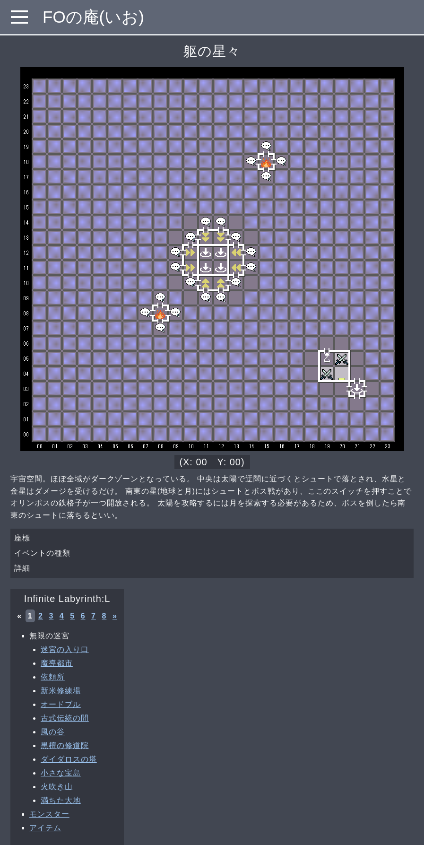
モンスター (49, 814)
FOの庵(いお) (93, 17)
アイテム (45, 828)
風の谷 (53, 732)
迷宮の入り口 (65, 649)
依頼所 (53, 677)
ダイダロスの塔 (69, 759)
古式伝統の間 (65, 718)
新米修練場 (61, 691)
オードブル (61, 704)
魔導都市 (57, 663)
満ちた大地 (61, 800)
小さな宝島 (61, 773)
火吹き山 (57, 787)
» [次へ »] (114, 616)
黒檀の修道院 (65, 745)
